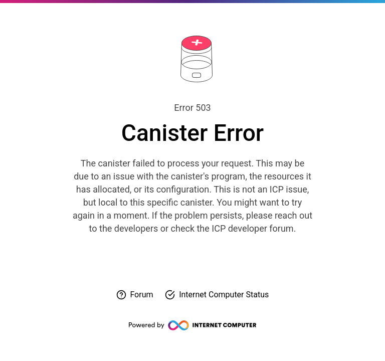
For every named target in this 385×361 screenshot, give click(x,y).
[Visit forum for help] (134, 294)
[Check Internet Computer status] (217, 295)
